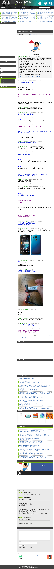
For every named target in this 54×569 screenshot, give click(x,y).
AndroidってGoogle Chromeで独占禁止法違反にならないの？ (30, 431)
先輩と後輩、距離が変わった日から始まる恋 (26, 378)
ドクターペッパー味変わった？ (24, 401)
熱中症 (23, 337)
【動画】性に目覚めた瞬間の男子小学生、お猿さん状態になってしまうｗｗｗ (14, 13)
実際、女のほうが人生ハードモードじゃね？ (27, 388)
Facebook (9, 7)
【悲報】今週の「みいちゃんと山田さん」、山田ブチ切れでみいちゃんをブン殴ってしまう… (16, 14)
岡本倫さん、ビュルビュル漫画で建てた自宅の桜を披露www (11, 12)
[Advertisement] (26, 351)
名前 (20, 541)
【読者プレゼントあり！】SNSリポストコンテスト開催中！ (28, 428)
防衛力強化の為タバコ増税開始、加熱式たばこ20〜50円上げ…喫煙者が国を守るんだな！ (33, 18)
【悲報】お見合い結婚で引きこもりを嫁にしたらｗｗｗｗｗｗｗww (31, 439)
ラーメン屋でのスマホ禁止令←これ (25, 404)
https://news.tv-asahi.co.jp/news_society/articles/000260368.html (30, 76)
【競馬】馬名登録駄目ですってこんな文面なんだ (27, 396)
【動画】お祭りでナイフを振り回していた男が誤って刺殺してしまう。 (31, 438)
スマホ (20, 337)
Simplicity (30, 566)
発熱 (25, 337)
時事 (30, 34)
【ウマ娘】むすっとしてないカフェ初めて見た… (27, 407)
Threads (14, 7)
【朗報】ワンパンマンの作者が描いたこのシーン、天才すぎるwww (31, 400)
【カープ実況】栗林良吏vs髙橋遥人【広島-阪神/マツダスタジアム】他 (31, 405)
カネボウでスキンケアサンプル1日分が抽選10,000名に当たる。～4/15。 (30, 9)
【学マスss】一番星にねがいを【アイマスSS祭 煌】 (28, 403)
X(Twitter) (3, 7)
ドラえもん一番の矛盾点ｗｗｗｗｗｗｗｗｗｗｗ (9, 9)
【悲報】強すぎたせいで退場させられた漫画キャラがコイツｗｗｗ (29, 14)
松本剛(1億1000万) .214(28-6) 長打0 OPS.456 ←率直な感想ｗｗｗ (31, 456)
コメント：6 (35, 34)
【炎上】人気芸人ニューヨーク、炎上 (25, 12)
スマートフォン (27, 34)
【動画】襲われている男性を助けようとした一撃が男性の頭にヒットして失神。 (33, 441)
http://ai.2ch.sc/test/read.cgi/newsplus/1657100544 (44, 335)
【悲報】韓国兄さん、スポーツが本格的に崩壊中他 (27, 21)
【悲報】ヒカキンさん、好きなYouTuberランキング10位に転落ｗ (30, 442)
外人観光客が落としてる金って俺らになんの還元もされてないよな (31, 397)
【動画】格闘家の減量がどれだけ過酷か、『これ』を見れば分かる (31, 453)
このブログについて (22, 7)
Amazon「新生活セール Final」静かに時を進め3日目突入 (29, 390)
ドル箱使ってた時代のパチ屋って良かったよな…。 (28, 446)
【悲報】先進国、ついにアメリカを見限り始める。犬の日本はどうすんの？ (32, 457)
